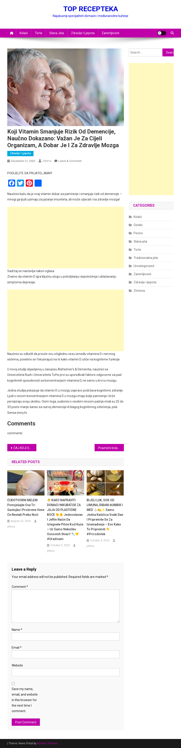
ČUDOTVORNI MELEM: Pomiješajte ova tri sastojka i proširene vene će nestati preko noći (25, 507)
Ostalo (138, 225)
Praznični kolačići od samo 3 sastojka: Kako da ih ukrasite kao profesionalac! (111, 448)
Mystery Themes (47, 743)
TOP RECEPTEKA (90, 9)
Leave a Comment (70, 161)
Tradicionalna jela (146, 258)
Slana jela (56, 33)
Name (17, 629)
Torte (38, 33)
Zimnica (139, 290)
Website (17, 665)
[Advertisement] (65, 237)
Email (17, 647)
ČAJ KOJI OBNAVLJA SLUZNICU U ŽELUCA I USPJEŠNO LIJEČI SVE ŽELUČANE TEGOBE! (24, 448)
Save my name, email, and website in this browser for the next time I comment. (25, 700)
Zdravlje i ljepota (83, 33)
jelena (46, 161)
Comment (20, 586)
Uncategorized (144, 266)
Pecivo (138, 233)
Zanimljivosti (110, 33)
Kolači (24, 33)
